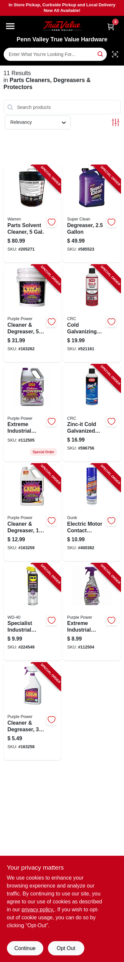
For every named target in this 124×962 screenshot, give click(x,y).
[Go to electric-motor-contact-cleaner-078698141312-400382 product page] (92, 512)
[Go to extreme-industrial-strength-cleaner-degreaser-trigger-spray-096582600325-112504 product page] (92, 612)
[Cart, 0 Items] (110, 26)
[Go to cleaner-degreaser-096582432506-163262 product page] (32, 313)
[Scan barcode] (115, 54)
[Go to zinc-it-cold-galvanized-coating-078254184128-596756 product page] (92, 413)
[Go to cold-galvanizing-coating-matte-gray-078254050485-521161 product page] (92, 313)
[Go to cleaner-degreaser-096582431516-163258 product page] (32, 711)
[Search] (100, 53)
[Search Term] (55, 54)
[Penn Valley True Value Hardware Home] (62, 26)
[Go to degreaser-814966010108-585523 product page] (92, 214)
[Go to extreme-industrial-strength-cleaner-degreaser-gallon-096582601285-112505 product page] (32, 413)
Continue (24, 948)
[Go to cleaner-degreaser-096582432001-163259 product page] (32, 512)
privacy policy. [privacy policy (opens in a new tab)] (37, 909)
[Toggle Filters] (115, 122)
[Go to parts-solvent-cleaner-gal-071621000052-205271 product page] (32, 214)
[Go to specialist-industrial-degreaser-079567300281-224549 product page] (32, 612)
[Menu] (10, 26)
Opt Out (66, 948)
